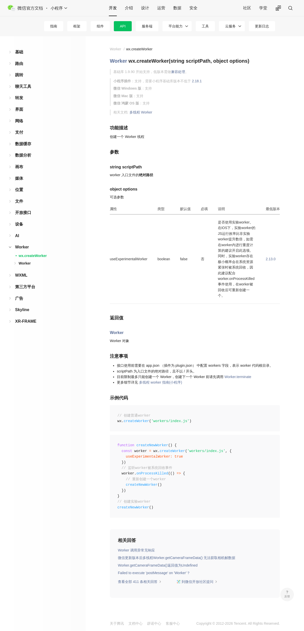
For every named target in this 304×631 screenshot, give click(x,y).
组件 (100, 26)
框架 (76, 26)
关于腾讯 (117, 623)
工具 (205, 26)
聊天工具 (23, 86)
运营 (161, 8)
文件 (19, 201)
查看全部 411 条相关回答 (139, 582)
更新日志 (262, 26)
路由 (19, 63)
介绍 (129, 8)
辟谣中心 (154, 623)
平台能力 (175, 26)
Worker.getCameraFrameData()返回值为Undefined (157, 565)
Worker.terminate (237, 377)
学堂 (263, 8)
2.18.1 (197, 81)
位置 (19, 190)
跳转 (19, 75)
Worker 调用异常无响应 (136, 550)
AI (17, 236)
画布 (19, 167)
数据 (177, 8)
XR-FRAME (25, 321)
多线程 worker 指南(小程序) (160, 382)
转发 (19, 98)
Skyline (22, 310)
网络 (19, 121)
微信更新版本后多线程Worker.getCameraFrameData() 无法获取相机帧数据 (176, 558)
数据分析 (23, 155)
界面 (19, 109)
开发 (113, 8)
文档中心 (135, 623)
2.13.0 (271, 259)
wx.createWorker (33, 256)
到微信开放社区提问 (197, 582)
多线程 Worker (140, 112)
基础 (19, 52)
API (123, 26)
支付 (19, 132)
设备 (19, 224)
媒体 (19, 178)
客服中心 (173, 623)
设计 (145, 8)
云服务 (230, 26)
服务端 (147, 26)
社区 (247, 8)
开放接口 (23, 212)
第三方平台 (25, 287)
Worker (22, 247)
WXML (21, 275)
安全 (193, 8)
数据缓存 (23, 144)
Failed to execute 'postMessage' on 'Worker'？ (154, 573)
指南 (53, 26)
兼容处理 (178, 72)
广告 (19, 298)
